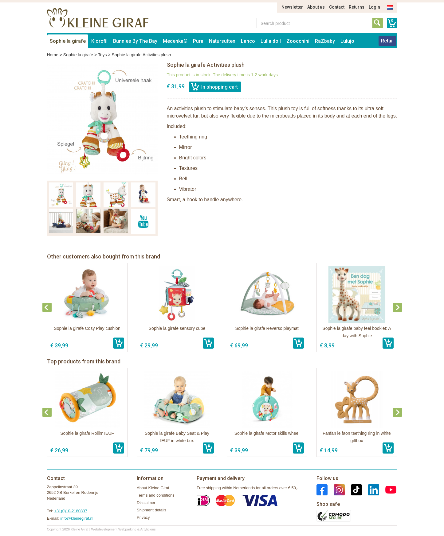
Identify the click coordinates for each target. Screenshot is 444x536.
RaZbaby (325, 41)
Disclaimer (146, 502)
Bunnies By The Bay (135, 41)
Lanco (248, 41)
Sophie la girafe (68, 41)
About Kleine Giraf (153, 488)
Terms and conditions (156, 495)
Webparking (127, 529)
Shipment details (151, 510)
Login (374, 7)
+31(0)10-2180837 (70, 511)
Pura (198, 41)
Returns (356, 7)
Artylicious (147, 529)
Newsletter (292, 7)
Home (52, 54)
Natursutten (222, 41)
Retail (387, 41)
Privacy (143, 517)
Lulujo (347, 41)
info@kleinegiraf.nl (77, 518)
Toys (102, 54)
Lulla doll (271, 41)
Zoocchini (297, 41)
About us (316, 7)
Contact (336, 7)
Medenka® (175, 41)
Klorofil (99, 41)
